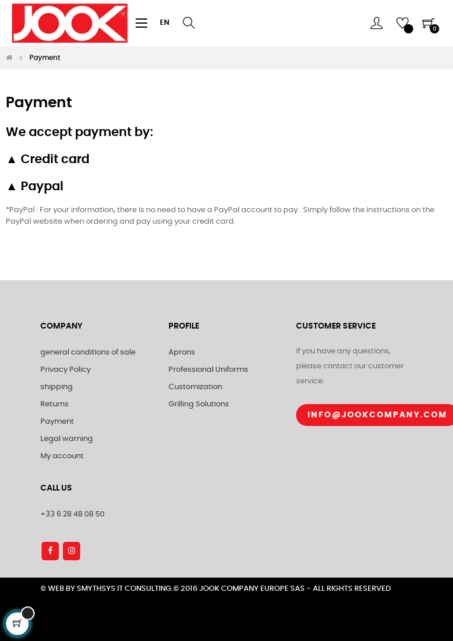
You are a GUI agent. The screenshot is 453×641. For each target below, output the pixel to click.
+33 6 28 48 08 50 (72, 514)
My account (62, 456)
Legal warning (66, 439)
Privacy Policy (65, 370)
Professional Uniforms (208, 370)
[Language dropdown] (165, 23)
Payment (57, 421)
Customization (195, 387)
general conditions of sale (88, 352)
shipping (56, 387)
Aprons (182, 352)
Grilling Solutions (199, 404)
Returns (54, 404)
